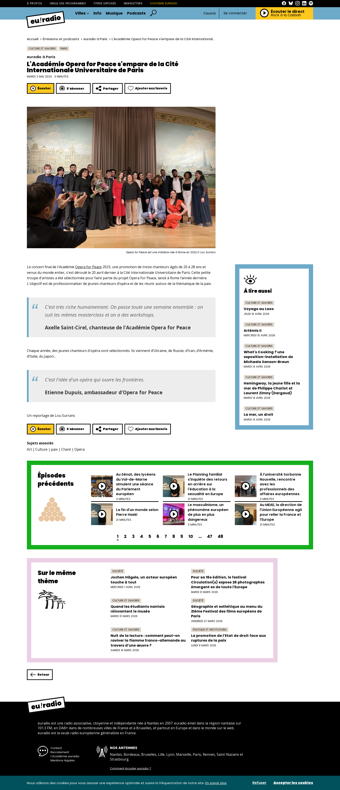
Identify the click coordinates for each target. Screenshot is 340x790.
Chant (66, 449)
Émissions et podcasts (61, 39)
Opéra (79, 449)
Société (117, 571)
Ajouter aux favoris (147, 88)
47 (209, 536)
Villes (82, 13)
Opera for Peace (88, 266)
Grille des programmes (68, 3)
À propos (34, 3)
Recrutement (60, 752)
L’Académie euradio (65, 756)
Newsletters (133, 3)
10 (190, 536)
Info (97, 13)
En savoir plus (216, 783)
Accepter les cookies (293, 783)
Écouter (40, 88)
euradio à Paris (95, 39)
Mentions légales (63, 760)
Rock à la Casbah (286, 15)
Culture (41, 449)
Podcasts (136, 13)
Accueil (32, 39)
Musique (114, 13)
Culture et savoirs (42, 48)
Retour (39, 674)
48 (220, 536)
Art (29, 449)
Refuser (259, 783)
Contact (56, 748)
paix (54, 449)
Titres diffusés (104, 3)
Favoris (210, 13)
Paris (63, 48)
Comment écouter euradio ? (130, 768)
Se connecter (235, 13)
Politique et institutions (210, 629)
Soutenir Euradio (164, 3)
